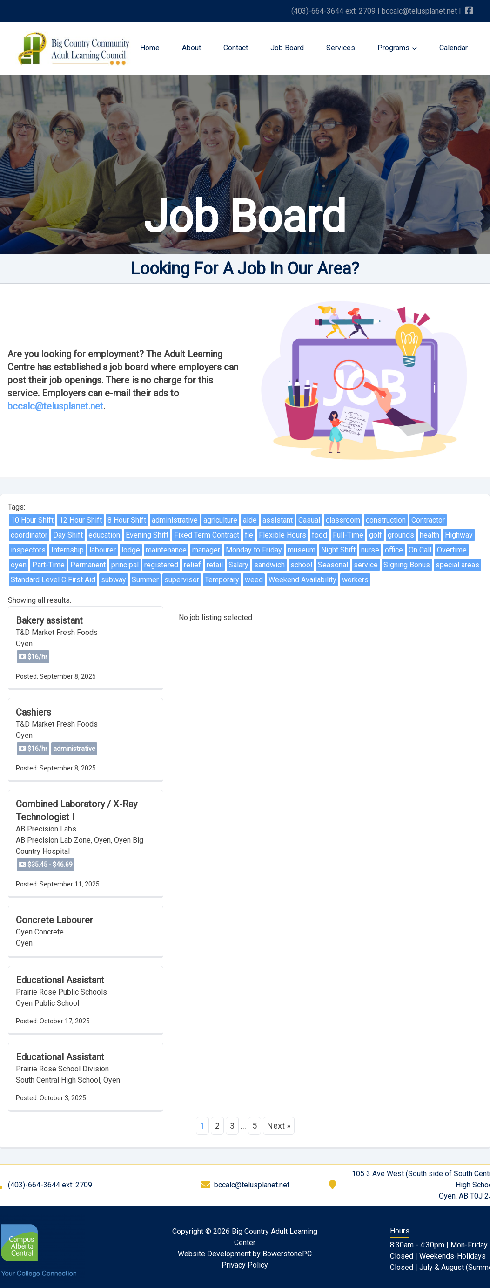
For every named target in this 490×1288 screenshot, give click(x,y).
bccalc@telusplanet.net (419, 11)
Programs (397, 47)
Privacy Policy (245, 1265)
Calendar (453, 47)
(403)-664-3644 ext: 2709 (333, 11)
